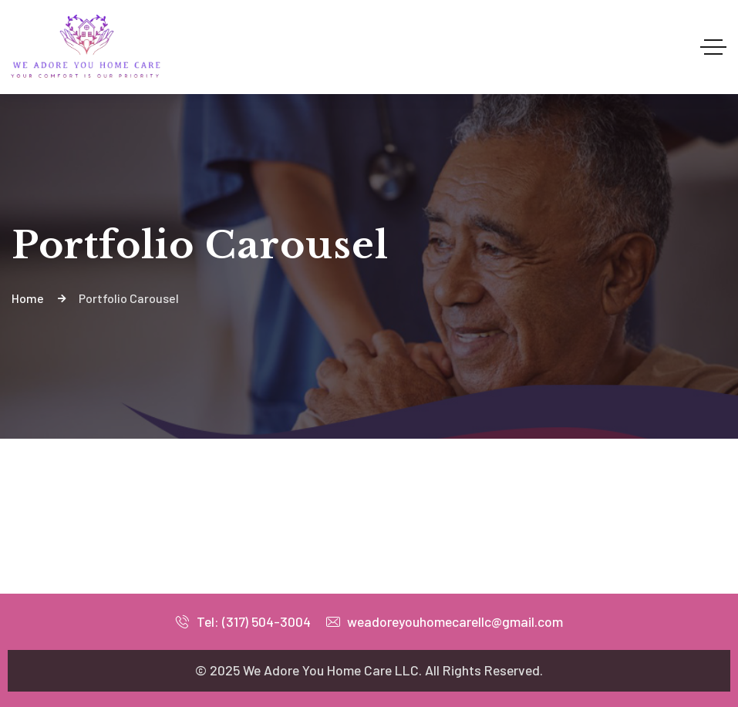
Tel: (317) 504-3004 (243, 621)
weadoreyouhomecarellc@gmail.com (444, 621)
